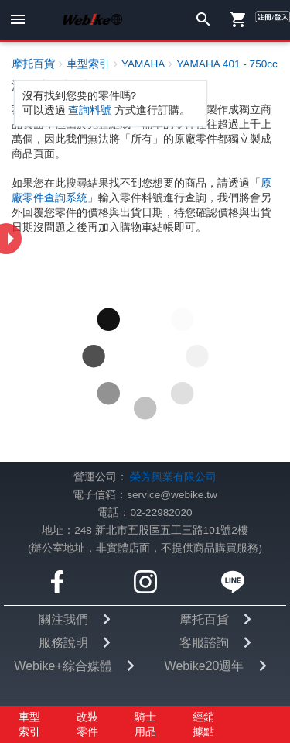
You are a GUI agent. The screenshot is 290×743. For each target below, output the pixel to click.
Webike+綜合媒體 (62, 665)
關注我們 (63, 619)
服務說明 (63, 642)
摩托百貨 (204, 619)
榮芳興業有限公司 (173, 477)
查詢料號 (89, 110)
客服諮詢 (204, 642)
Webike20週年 (204, 665)
